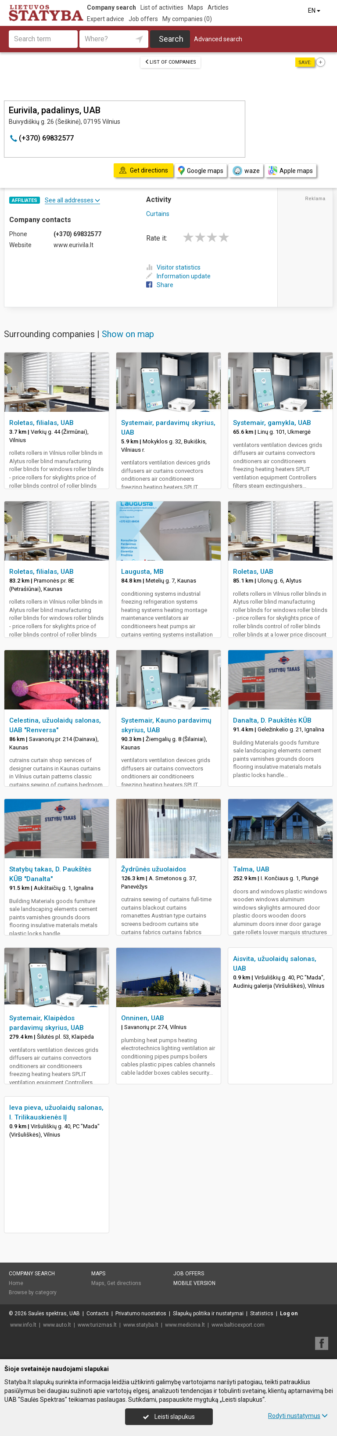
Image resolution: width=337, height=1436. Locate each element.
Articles (218, 7)
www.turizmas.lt (97, 1325)
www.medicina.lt (185, 1325)
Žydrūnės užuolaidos (153, 869)
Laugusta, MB (142, 572)
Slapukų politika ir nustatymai (208, 1313)
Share (159, 284)
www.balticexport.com (238, 1325)
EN (315, 10)
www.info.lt (23, 1325)
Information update (178, 276)
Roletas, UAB (253, 572)
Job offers (143, 18)
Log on (289, 1313)
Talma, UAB (251, 869)
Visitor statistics (173, 267)
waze (246, 170)
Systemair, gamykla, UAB (272, 423)
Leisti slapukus (169, 1416)
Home (16, 1283)
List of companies (170, 62)
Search (171, 38)
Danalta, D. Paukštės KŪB (272, 720)
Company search (111, 7)
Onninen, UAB (142, 1018)
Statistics (261, 1313)
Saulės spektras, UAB (54, 1313)
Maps (195, 7)
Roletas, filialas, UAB (41, 423)
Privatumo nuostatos (140, 1313)
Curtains (157, 213)
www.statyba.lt (140, 1325)
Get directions (124, 1283)
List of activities (161, 7)
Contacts (97, 1313)
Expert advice (105, 18)
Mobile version (194, 1283)
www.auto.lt (57, 1325)
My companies (187, 18)
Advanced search (218, 39)
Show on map (128, 334)
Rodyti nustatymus (298, 1415)
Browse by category (33, 1292)
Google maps (200, 170)
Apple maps (290, 170)
